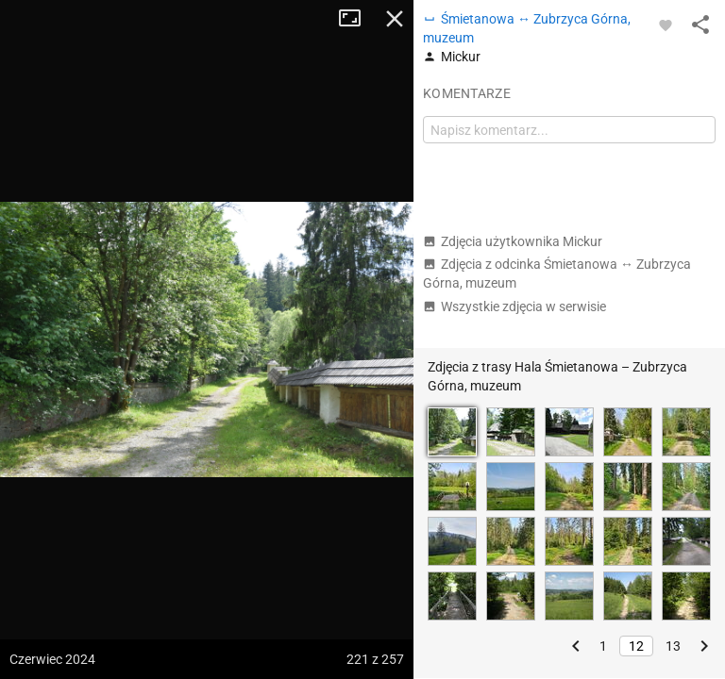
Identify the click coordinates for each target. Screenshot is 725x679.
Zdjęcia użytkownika (512, 241)
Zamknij (394, 19)
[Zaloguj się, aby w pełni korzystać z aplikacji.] (665, 24)
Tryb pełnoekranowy (357, 19)
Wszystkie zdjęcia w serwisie (514, 306)
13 (673, 646)
